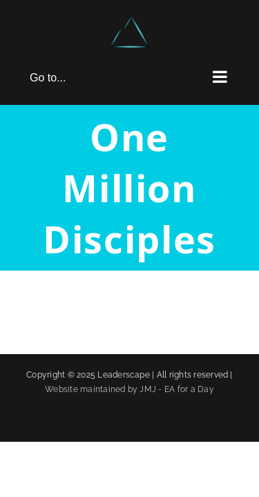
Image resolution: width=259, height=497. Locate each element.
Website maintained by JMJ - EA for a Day (129, 424)
